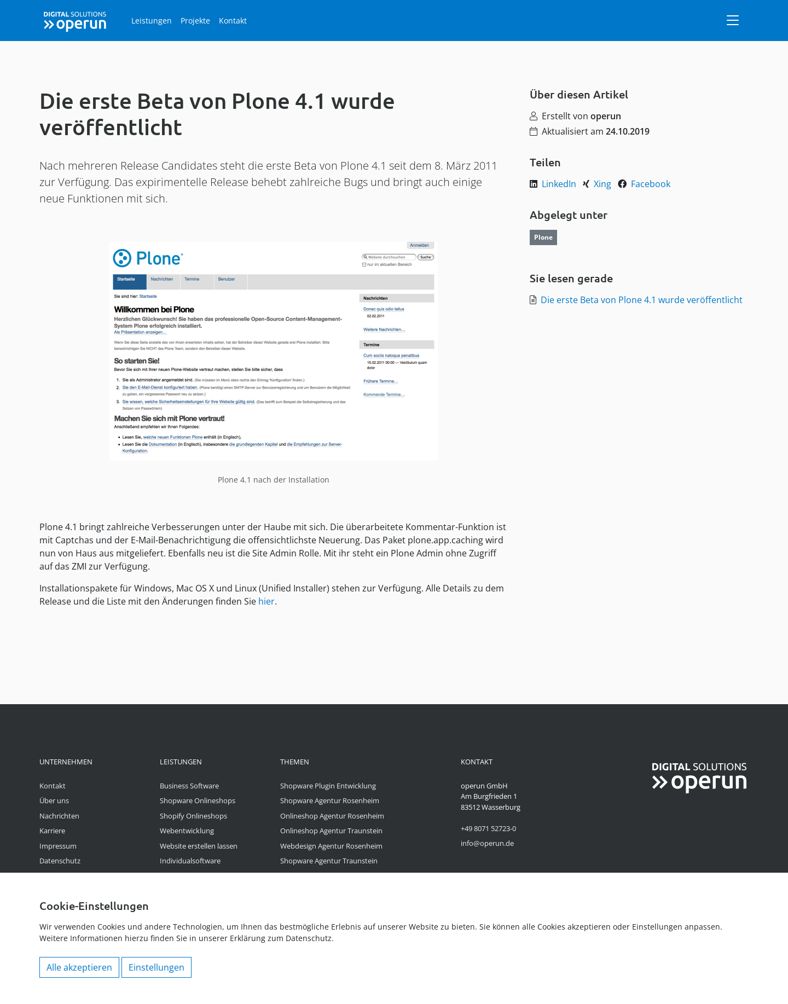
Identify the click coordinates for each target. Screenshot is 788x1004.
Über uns (54, 800)
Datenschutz (59, 861)
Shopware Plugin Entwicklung (328, 786)
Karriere (52, 830)
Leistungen (151, 20)
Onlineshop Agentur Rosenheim (332, 816)
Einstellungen (156, 967)
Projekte (195, 20)
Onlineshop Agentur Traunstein (331, 830)
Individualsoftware (190, 861)
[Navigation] (733, 20)
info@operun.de (487, 843)
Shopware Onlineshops (197, 800)
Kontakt (233, 20)
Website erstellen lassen (198, 846)
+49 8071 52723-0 (488, 828)
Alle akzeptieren (79, 967)
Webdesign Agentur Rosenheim (331, 846)
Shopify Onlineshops (193, 816)
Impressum (58, 846)
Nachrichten (59, 816)
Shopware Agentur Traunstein (329, 861)
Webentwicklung (187, 830)
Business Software (189, 786)
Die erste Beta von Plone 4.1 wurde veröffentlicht (642, 300)
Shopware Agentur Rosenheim (329, 800)
